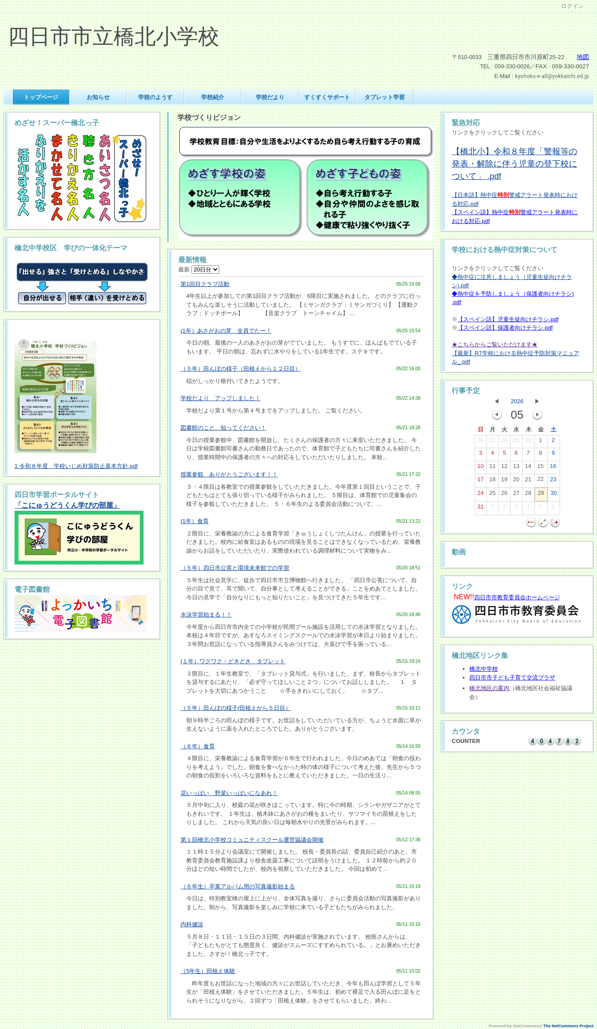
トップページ (41, 97)
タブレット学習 (385, 97)
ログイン (572, 6)
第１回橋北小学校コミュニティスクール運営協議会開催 (252, 839)
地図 (583, 57)
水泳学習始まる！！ (206, 614)
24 (480, 495)
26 (480, 442)
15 (540, 468)
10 (480, 468)
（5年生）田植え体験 (208, 971)
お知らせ (98, 97)
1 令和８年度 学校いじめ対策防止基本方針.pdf (76, 466)
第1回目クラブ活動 (205, 284)
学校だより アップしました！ (221, 398)
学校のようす (155, 97)
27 (492, 442)
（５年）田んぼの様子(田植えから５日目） (236, 708)
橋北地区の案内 (489, 688)
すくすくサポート (327, 97)
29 (516, 442)
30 (528, 442)
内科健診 (192, 924)
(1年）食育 (195, 521)
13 (516, 468)
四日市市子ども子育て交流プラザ (512, 677)
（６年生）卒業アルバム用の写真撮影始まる (238, 886)
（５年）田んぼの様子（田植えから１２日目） (241, 368)
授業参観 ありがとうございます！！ (229, 474)
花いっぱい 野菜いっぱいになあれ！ (229, 793)
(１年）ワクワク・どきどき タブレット (233, 661)
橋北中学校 (483, 668)
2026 (517, 401)
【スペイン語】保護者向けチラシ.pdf (505, 327)
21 (528, 481)
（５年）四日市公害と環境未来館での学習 (235, 568)
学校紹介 (212, 97)
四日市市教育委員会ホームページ (517, 597)
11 (492, 468)
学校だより (270, 97)
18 (492, 481)
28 (504, 442)
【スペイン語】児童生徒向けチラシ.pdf (507, 319)
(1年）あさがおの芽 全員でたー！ (226, 330)
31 (480, 508)
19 (504, 481)
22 (540, 480)
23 (553, 481)
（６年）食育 (198, 746)
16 (553, 468)
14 (528, 468)
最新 (198, 269)
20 (516, 481)
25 (492, 495)
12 (504, 468)
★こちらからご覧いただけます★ (495, 344)
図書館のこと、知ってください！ (223, 427)
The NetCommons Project (568, 1026)
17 (480, 481)
